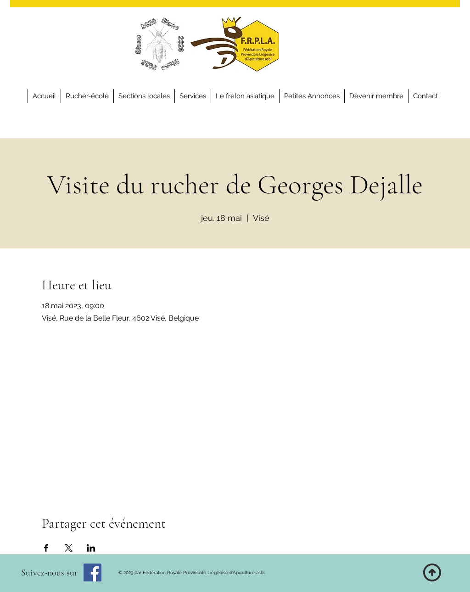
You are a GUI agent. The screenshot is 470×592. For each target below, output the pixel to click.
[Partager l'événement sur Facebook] (46, 548)
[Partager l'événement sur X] (68, 548)
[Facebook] (92, 572)
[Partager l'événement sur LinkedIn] (91, 548)
